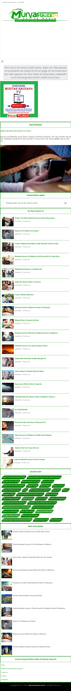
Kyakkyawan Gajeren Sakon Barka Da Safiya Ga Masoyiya (32, 583)
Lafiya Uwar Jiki (41, 498)
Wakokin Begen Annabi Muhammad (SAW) (17, 520)
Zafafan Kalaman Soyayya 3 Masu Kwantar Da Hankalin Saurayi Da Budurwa (39, 608)
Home (3, 665)
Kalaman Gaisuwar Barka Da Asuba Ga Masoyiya (32, 307)
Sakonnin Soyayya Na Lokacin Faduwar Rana (31, 346)
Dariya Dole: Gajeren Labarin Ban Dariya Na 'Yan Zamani (32, 557)
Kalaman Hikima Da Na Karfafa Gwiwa (30, 494)
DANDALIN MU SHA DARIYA (13, 486)
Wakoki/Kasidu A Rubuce (30, 515)
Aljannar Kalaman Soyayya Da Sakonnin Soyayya (44, 477)
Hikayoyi (66, 490)
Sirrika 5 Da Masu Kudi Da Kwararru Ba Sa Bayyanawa (35, 218)
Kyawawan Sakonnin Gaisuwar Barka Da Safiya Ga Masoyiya (33, 570)
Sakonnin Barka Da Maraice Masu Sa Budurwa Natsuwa (35, 397)
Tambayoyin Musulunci (10, 511)
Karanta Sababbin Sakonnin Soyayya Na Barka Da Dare (31, 647)
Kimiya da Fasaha (52, 494)
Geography (4, 679)
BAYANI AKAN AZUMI (10, 481)
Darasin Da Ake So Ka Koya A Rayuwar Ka (30, 422)
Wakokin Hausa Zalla (41, 520)
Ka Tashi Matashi (21, 409)
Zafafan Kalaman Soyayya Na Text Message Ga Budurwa (32, 544)
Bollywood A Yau (47, 481)
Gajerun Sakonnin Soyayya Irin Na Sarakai (29, 459)
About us (4, 676)
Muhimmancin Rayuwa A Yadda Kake (28, 269)
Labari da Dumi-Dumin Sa (11, 498)
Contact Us (4, 672)
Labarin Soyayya (27, 498)
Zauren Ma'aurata (56, 520)
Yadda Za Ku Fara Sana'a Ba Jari (27, 448)
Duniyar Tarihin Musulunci (11, 490)
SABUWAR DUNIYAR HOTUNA (14, 503)
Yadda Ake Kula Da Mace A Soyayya (28, 282)
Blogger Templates (34, 689)
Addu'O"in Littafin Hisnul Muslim (13, 477)
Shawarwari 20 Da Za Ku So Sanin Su (28, 384)
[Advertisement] (35, 41)
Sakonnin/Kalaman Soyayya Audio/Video (16, 507)
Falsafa (25, 490)
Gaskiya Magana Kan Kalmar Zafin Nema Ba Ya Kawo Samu (36, 243)
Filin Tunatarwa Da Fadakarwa (39, 490)
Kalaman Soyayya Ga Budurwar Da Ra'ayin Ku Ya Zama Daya (37, 256)
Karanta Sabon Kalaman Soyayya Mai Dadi (27, 595)
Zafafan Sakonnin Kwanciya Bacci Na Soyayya (15, 131)
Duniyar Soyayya (58, 486)
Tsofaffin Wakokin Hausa (10, 515)
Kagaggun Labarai (8, 494)
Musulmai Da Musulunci (57, 498)
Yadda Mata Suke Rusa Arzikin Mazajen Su (30, 358)
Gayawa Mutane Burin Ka (24, 295)
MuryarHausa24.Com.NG (37, 685)
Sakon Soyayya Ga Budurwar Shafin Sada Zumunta (33, 435)
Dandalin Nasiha (32, 486)
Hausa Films (56, 490)
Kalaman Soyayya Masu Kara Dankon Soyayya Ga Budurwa (36, 333)
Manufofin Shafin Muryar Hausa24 (12, 668)
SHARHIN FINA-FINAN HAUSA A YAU (42, 503)
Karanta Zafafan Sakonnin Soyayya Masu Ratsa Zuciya (31, 531)
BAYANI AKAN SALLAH (30, 481)
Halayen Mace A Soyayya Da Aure (27, 320)
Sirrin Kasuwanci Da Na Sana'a (42, 507)
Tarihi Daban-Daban (27, 511)
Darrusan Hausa (45, 486)
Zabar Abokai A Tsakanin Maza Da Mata (29, 371)
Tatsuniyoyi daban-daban (44, 511)
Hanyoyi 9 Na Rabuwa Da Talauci (27, 231)
